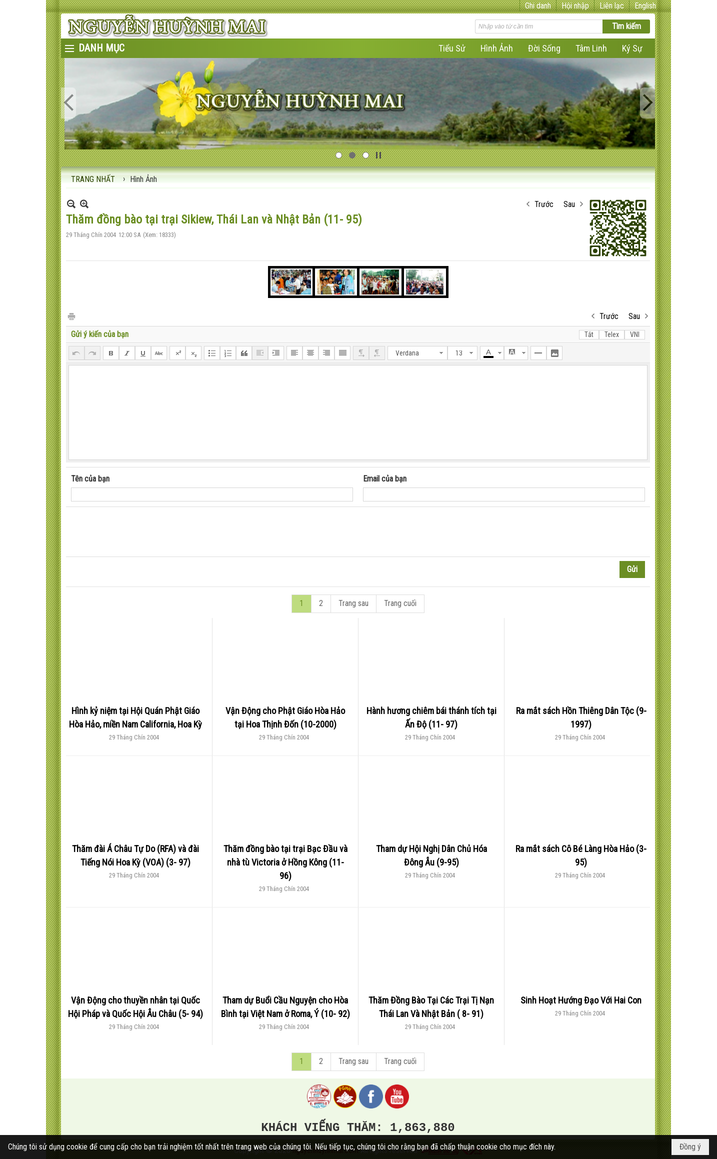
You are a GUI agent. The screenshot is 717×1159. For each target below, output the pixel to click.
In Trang (71, 315)
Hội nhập (575, 5)
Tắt (589, 334)
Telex (611, 334)
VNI (635, 334)
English (645, 5)
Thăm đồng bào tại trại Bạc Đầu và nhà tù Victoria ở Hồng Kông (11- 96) (286, 862)
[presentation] (147, 532)
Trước (544, 204)
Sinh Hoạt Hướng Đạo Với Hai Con (581, 1000)
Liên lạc (612, 5)
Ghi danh (538, 5)
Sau (569, 204)
